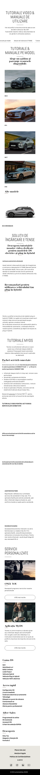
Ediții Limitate (8, 669)
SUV (4, 665)
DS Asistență (7, 720)
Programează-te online (11, 718)
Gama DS (8, 660)
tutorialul (12, 394)
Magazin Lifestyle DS (10, 738)
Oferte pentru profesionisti (12, 706)
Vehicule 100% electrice (11, 679)
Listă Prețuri (7, 672)
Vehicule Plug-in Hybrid (11, 676)
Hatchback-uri (8, 667)
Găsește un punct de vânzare (13, 699)
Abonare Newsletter (10, 704)
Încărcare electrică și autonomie (14, 695)
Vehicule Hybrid (8, 674)
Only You (6, 736)
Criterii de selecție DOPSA (12, 724)
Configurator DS (8, 690)
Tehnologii (6, 697)
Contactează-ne (8, 702)
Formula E (6, 740)
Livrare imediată (9, 692)
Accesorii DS (7, 722)
